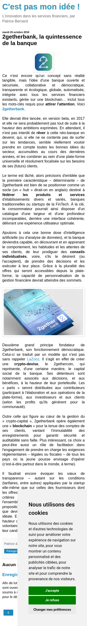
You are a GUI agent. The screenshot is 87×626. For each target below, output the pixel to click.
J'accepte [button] (52, 590)
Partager (11, 551)
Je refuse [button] (52, 600)
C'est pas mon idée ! (41, 6)
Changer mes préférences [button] (52, 609)
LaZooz (33, 359)
